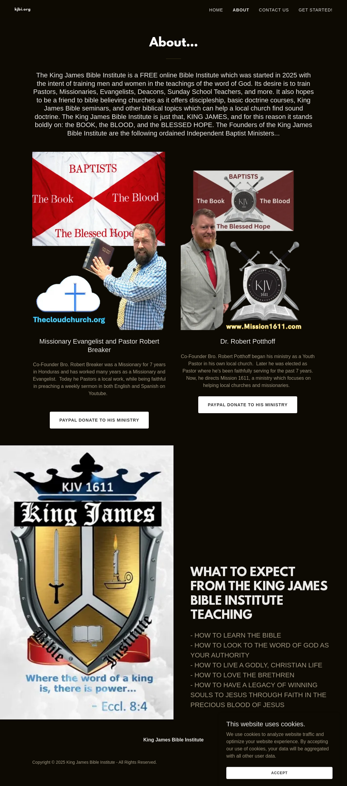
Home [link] (216, 10)
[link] (22, 8)
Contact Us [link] (274, 10)
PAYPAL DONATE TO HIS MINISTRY (99, 420)
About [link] (241, 10)
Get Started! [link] (316, 10)
